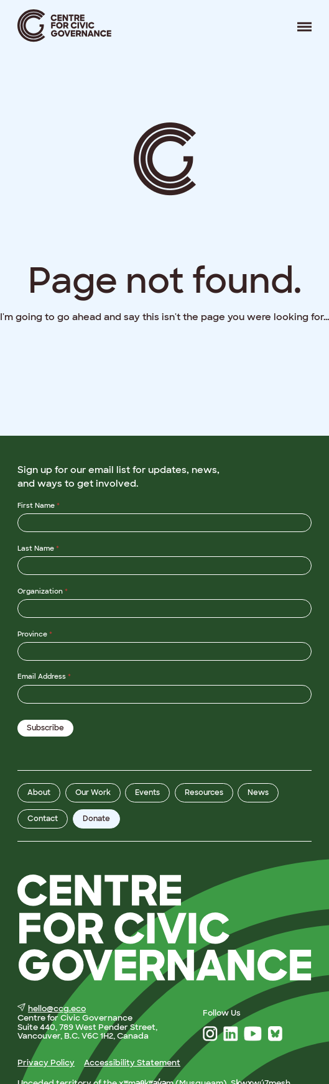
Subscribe (45, 728)
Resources (204, 792)
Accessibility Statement (132, 1062)
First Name (38, 505)
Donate (96, 818)
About (38, 792)
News (258, 792)
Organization (42, 590)
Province (34, 633)
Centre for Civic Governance (64, 25)
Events (147, 792)
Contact (42, 818)
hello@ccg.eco (51, 1008)
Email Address (44, 676)
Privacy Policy (46, 1062)
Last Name (38, 547)
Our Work (93, 792)
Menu (300, 26)
